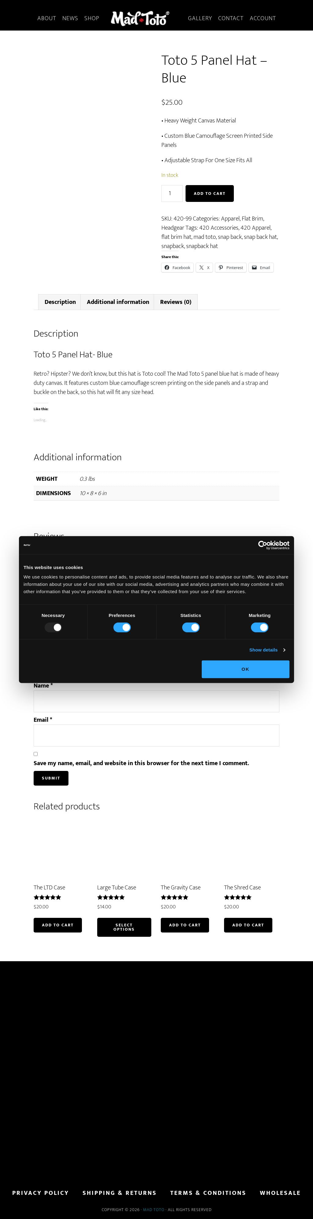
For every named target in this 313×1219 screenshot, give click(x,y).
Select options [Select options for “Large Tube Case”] (124, 927)
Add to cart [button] (58, 925)
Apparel (230, 219)
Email (43, 719)
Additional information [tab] (118, 302)
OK (245, 669)
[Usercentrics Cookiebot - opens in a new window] (262, 545)
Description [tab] (60, 302)
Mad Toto (153, 1209)
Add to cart (210, 193)
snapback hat (202, 246)
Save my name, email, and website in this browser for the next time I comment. (141, 763)
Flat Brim (252, 219)
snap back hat (260, 237)
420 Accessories (218, 228)
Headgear (172, 228)
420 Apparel (256, 228)
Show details (263, 649)
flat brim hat (176, 237)
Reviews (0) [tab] (175, 302)
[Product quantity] (172, 193)
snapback (172, 246)
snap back (230, 237)
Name (43, 685)
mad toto (204, 237)
